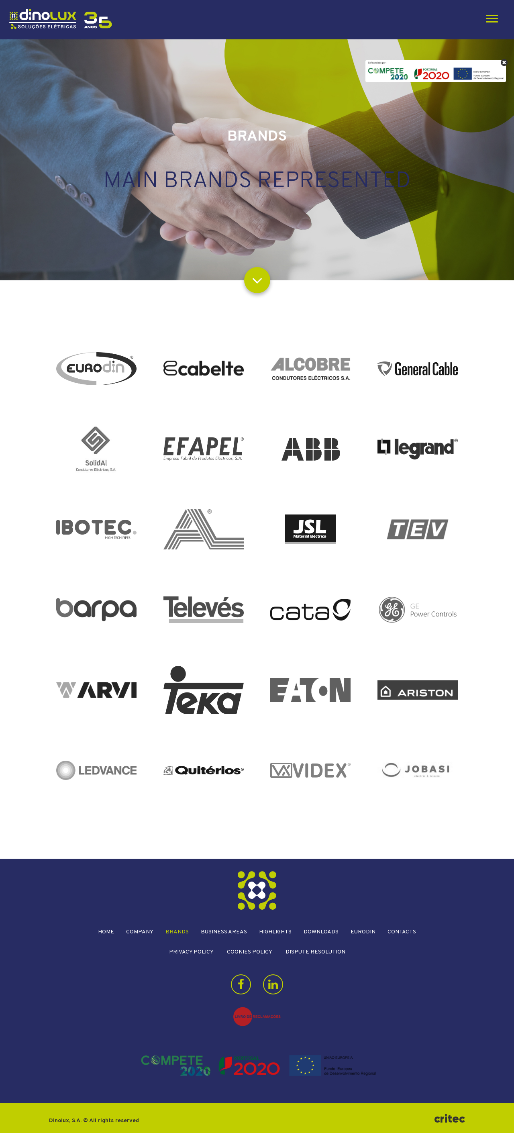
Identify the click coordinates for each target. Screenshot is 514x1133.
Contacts (402, 932)
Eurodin (363, 932)
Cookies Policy (249, 952)
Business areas (224, 932)
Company (139, 932)
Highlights (275, 932)
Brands (177, 932)
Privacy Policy (191, 952)
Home (106, 932)
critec (449, 1119)
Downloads (321, 932)
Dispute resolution (315, 952)
